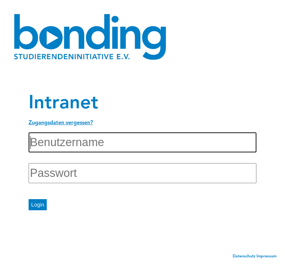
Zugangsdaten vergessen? (61, 123)
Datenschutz (244, 256)
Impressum (266, 256)
